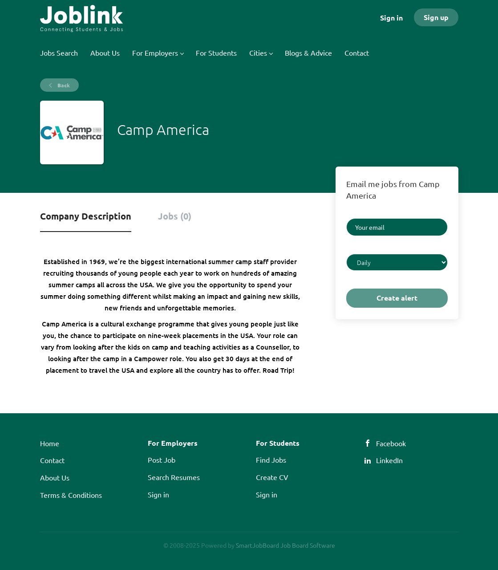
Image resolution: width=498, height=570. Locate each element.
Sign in (391, 17)
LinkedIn (389, 460)
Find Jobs (271, 459)
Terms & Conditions (71, 494)
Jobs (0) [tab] (174, 216)
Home (49, 443)
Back (63, 85)
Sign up (436, 17)
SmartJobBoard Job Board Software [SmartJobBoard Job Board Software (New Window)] (285, 545)
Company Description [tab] (85, 216)
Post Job (161, 459)
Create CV (272, 476)
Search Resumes (174, 476)
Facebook (391, 443)
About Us (54, 477)
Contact (52, 460)
